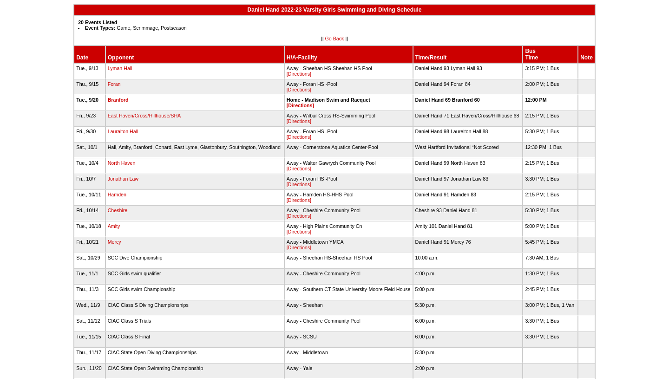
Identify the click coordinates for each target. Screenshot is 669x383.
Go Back (334, 38)
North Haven (122, 163)
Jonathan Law (123, 179)
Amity (114, 226)
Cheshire (118, 210)
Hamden (117, 194)
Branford (118, 100)
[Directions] (299, 74)
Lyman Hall (120, 68)
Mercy (114, 242)
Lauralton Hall (123, 131)
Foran (114, 84)
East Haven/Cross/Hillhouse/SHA (144, 115)
